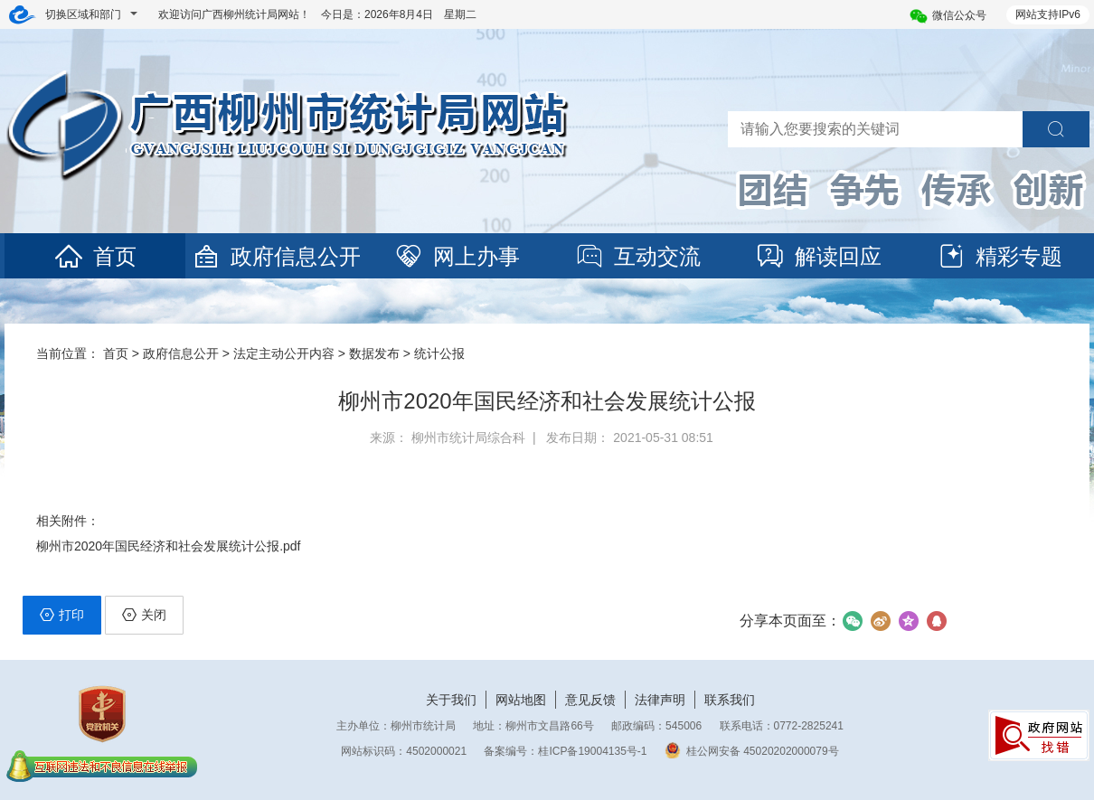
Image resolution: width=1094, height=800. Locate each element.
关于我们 (451, 699)
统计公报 (439, 353)
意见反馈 (590, 699)
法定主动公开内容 (284, 353)
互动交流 (637, 256)
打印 (62, 614)
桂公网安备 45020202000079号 (752, 751)
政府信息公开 (276, 256)
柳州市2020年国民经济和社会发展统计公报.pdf (168, 546)
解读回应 (818, 256)
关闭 (144, 614)
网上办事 (456, 256)
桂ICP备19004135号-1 (592, 751)
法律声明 (660, 699)
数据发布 (374, 353)
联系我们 (729, 699)
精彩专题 (999, 256)
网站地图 (520, 699)
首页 (95, 256)
